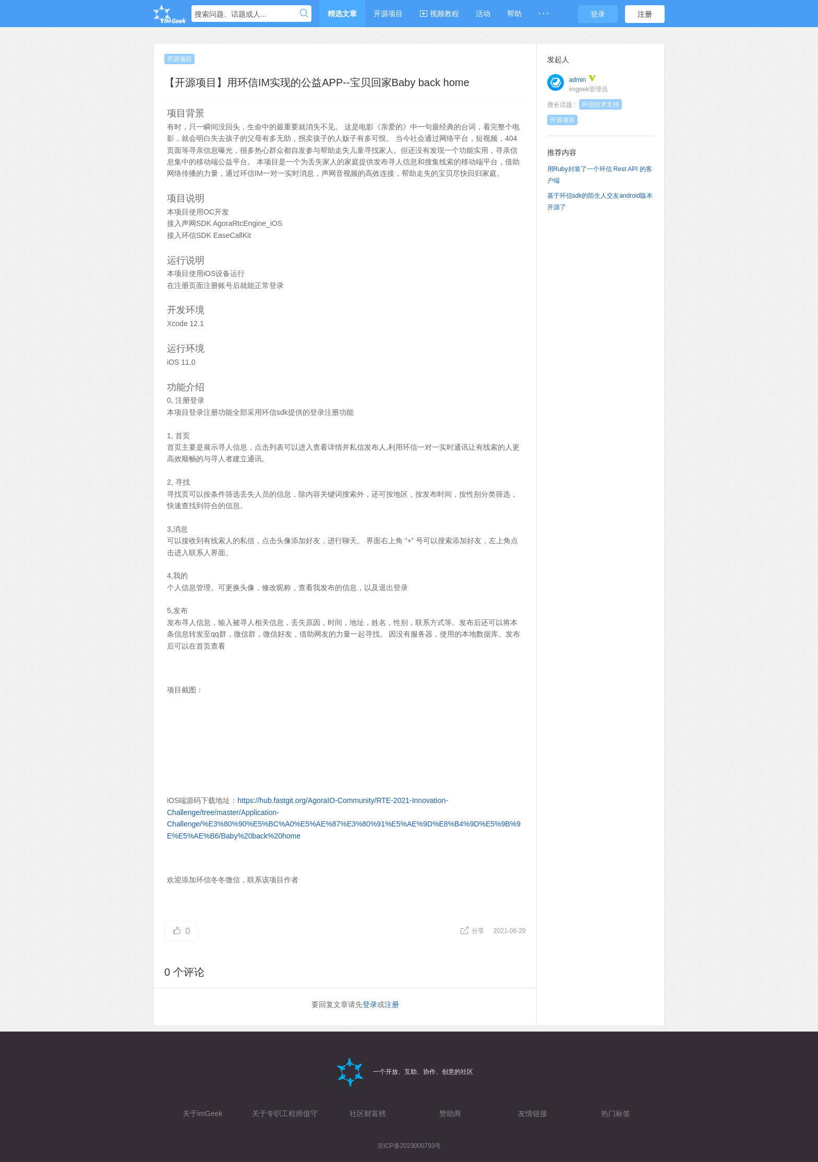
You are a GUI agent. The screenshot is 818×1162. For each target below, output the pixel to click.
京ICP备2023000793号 (409, 1145)
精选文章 (342, 13)
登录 (598, 14)
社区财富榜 (368, 1113)
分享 (473, 931)
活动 (483, 13)
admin (577, 79)
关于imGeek (202, 1113)
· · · (543, 13)
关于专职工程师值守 (285, 1113)
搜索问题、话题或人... (231, 14)
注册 (644, 14)
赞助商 (450, 1113)
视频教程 (439, 13)
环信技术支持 (600, 104)
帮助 (514, 13)
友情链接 (532, 1113)
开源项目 (388, 13)
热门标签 (615, 1113)
